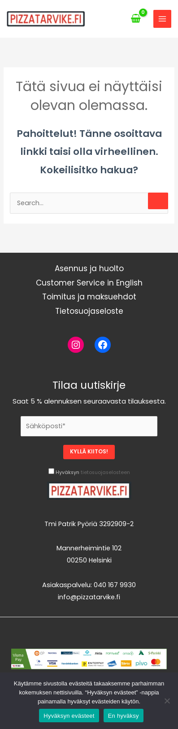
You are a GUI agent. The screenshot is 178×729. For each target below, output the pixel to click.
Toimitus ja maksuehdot (89, 296)
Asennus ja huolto (89, 268)
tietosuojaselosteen (105, 472)
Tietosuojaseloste (89, 311)
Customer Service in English (89, 282)
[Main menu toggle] (162, 19)
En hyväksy (123, 715)
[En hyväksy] (166, 700)
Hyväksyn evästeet (68, 715)
